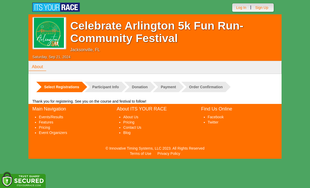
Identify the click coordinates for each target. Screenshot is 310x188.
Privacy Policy (168, 153)
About (38, 66)
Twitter (213, 122)
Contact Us (132, 127)
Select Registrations (61, 87)
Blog (126, 133)
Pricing (44, 127)
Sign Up (261, 7)
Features (46, 122)
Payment (168, 87)
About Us (130, 117)
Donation (140, 87)
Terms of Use (140, 153)
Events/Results (51, 117)
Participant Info (105, 87)
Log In (241, 7)
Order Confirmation (206, 87)
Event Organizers (53, 133)
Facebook (216, 117)
